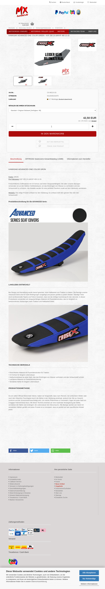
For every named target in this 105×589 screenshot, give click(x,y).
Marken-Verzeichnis (16, 500)
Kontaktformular (15, 479)
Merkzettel (91, 2)
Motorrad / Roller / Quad (42, 31)
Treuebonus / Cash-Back (18, 497)
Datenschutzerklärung (39, 581)
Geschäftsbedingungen (17, 488)
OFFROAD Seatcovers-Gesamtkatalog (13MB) (44, 159)
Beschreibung (16, 159)
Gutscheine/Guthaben (62, 488)
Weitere (61, 31)
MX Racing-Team (78, 31)
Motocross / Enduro (18, 31)
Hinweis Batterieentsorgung (19, 495)
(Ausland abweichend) (65, 99)
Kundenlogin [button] (79, 2)
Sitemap (57, 495)
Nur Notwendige (89, 579)
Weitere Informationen (89, 584)
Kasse (57, 482)
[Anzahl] (52, 126)
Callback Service (15, 482)
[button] (65, 2)
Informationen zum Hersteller (79, 159)
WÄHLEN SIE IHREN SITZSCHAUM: (22, 106)
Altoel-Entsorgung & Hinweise (20, 493)
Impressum (13, 477)
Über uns (92, 31)
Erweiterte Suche (61, 497)
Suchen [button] (52, 2)
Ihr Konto (58, 479)
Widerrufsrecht (14, 484)
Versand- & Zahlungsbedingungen (21, 486)
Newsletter (58, 491)
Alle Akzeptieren (89, 573)
